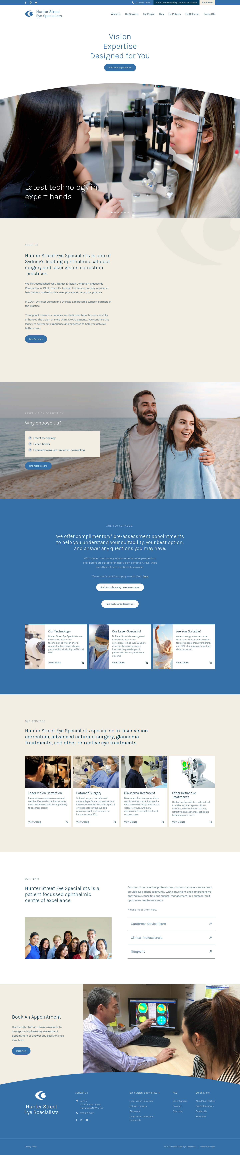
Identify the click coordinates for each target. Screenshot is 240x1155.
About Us (115, 14)
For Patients (174, 14)
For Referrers (192, 14)
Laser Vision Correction (142, 1101)
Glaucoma (135, 1111)
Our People (148, 14)
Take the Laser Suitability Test (120, 604)
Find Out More (36, 339)
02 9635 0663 (141, 3)
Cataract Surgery (138, 1106)
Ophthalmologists (205, 1106)
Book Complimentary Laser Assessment (176, 2)
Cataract (177, 1106)
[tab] (111, 212)
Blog (161, 14)
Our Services (131, 14)
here (145, 576)
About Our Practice (205, 1101)
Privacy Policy (30, 1146)
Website (203, 1146)
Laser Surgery (180, 1101)
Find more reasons (38, 466)
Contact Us (209, 14)
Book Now (207, 2)
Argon (212, 1146)
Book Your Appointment (120, 67)
